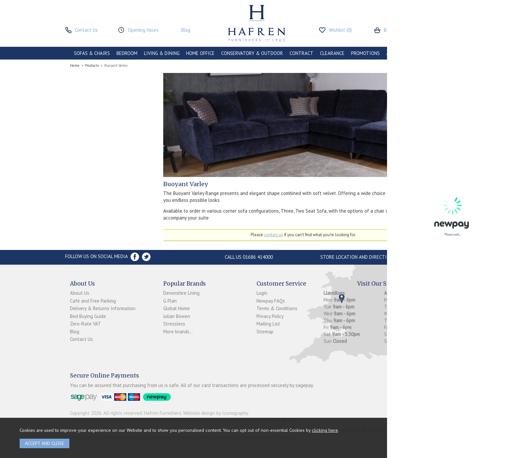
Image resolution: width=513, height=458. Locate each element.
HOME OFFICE (200, 53)
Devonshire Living (181, 293)
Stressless (174, 324)
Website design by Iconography (215, 413)
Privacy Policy (270, 316)
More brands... (178, 331)
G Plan (170, 301)
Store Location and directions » (359, 257)
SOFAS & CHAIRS (92, 53)
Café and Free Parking (93, 301)
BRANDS (430, 53)
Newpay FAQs (270, 301)
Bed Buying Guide (88, 316)
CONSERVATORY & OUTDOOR (252, 53)
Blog (74, 331)
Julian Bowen (176, 316)
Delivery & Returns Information (102, 308)
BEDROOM (126, 53)
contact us (273, 235)
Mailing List (268, 324)
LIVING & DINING (162, 53)
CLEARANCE (332, 53)
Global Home (176, 308)
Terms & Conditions (276, 308)
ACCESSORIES (401, 53)
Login (261, 293)
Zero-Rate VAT (85, 324)
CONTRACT (301, 53)
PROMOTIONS (365, 53)
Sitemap (265, 331)
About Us (79, 293)
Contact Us (81, 339)
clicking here (325, 430)
